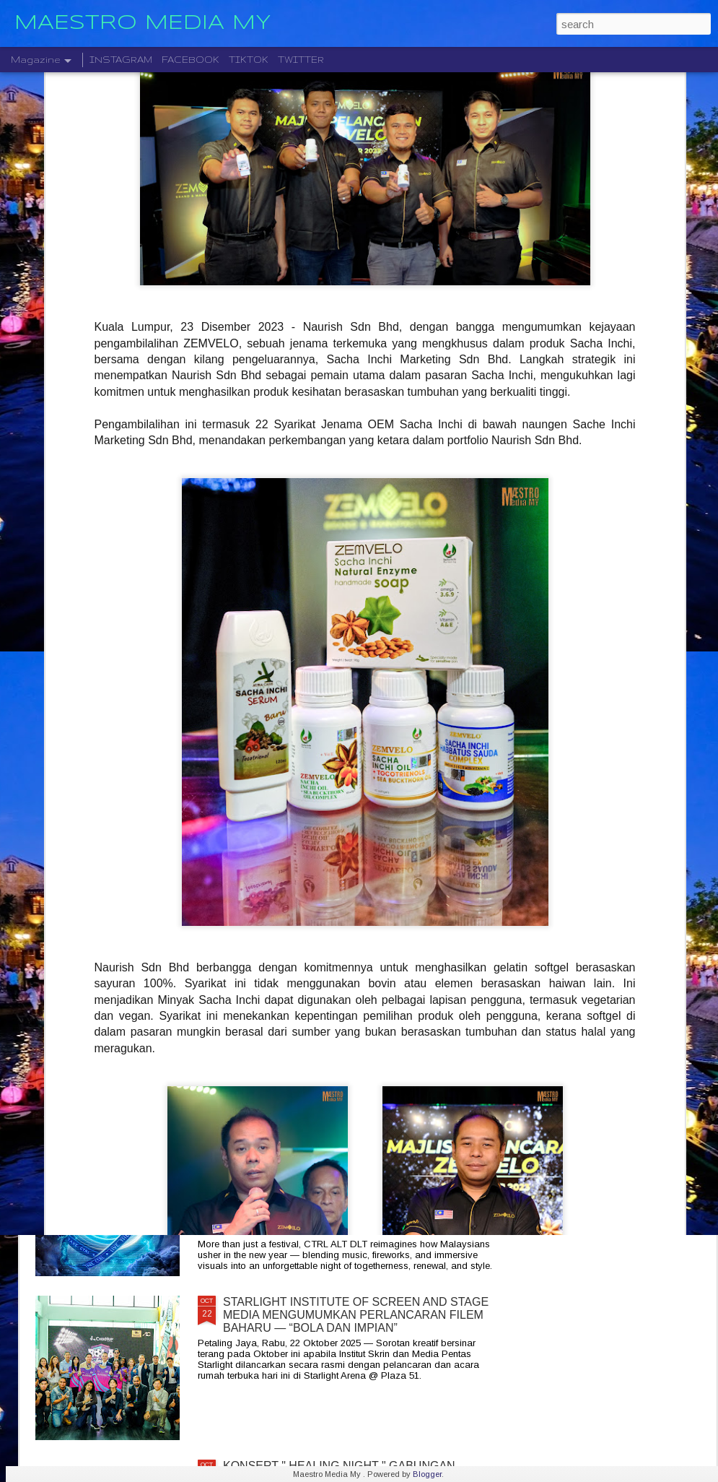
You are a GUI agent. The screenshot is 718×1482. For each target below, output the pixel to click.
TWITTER (301, 59)
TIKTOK (248, 59)
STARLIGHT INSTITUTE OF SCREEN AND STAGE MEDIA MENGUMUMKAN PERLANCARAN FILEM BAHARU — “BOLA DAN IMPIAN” (356, 1315)
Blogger (427, 1474)
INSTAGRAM (120, 59)
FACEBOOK (190, 59)
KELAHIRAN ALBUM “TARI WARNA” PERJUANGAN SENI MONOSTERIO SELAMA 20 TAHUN (359, 980)
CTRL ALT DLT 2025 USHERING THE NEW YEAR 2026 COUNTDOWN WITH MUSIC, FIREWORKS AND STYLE (353, 1151)
